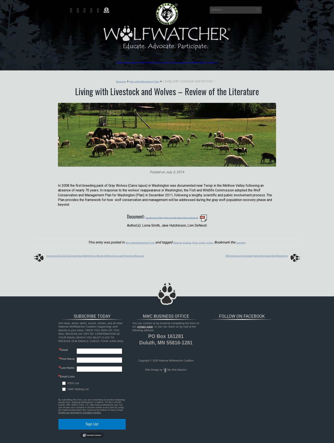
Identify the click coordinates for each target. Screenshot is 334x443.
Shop (121, 63)
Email (64, 348)
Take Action (177, 63)
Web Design (152, 367)
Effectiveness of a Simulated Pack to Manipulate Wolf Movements (238, 254)
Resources (146, 63)
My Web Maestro (177, 367)
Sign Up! (91, 422)
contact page (145, 324)
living (202, 241)
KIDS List (73, 381)
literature (175, 241)
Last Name (67, 366)
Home (67, 63)
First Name (67, 357)
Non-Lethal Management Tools (126, 241)
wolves (223, 241)
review (212, 241)
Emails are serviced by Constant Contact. (79, 410)
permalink (259, 241)
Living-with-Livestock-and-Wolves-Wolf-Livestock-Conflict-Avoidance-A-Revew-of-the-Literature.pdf (171, 216)
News (84, 63)
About (102, 63)
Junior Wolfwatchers (221, 63)
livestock (189, 241)
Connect (260, 63)
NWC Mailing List (78, 387)
